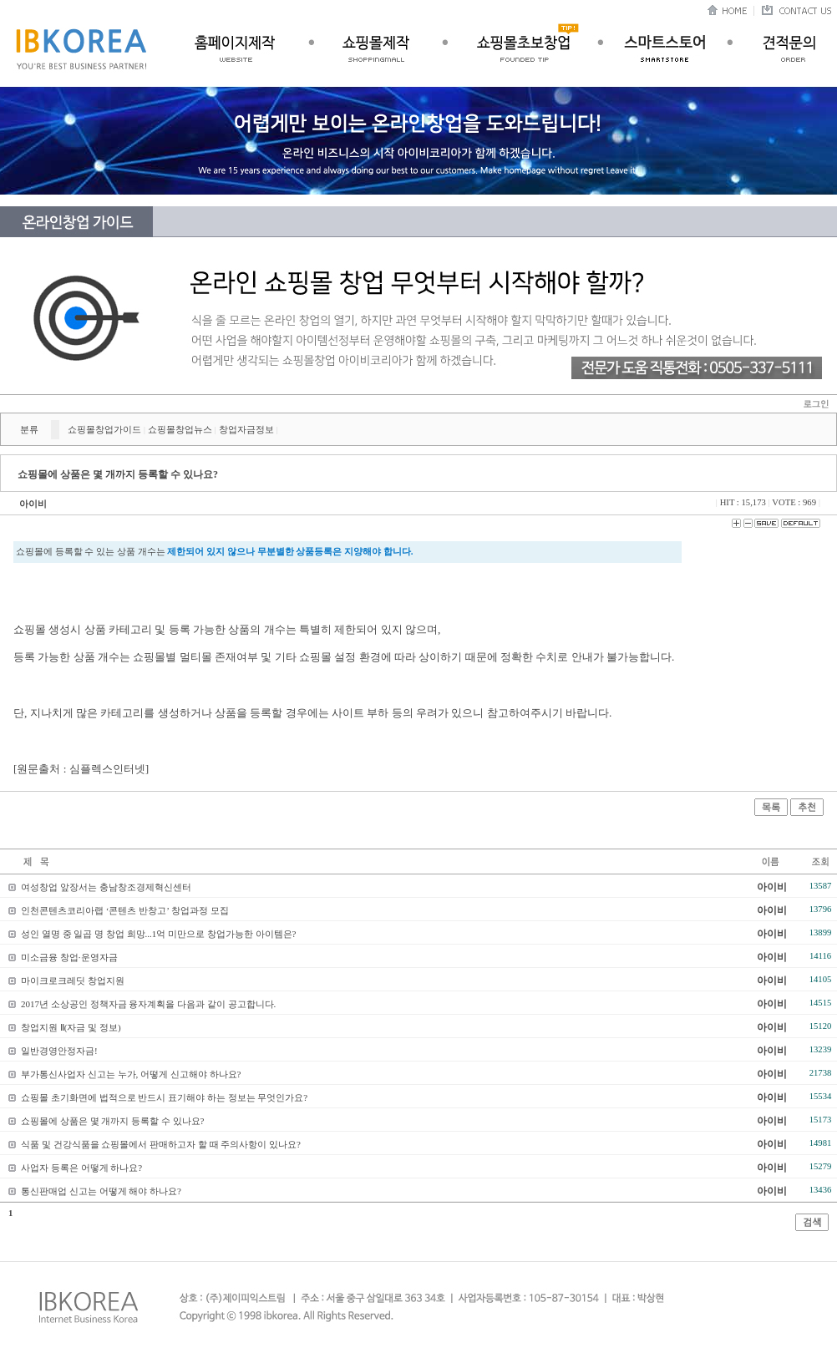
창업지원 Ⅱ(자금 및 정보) (71, 1027)
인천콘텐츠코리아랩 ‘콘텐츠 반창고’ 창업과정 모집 (125, 910)
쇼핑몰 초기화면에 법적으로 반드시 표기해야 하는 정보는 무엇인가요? (164, 1097)
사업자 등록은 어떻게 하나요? (81, 1168)
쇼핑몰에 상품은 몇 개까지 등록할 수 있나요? (112, 1121)
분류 (29, 429)
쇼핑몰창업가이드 (104, 429)
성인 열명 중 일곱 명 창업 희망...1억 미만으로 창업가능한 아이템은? (158, 934)
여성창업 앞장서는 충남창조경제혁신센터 (106, 887)
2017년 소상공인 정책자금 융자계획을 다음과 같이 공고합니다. (148, 1004)
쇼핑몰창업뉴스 (180, 429)
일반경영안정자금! (59, 1051)
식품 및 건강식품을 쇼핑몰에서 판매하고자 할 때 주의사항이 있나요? (161, 1144)
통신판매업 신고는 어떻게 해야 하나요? (101, 1191)
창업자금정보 (246, 429)
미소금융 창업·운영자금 (69, 957)
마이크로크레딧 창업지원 (72, 980)
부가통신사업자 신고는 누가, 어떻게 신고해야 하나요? (131, 1074)
